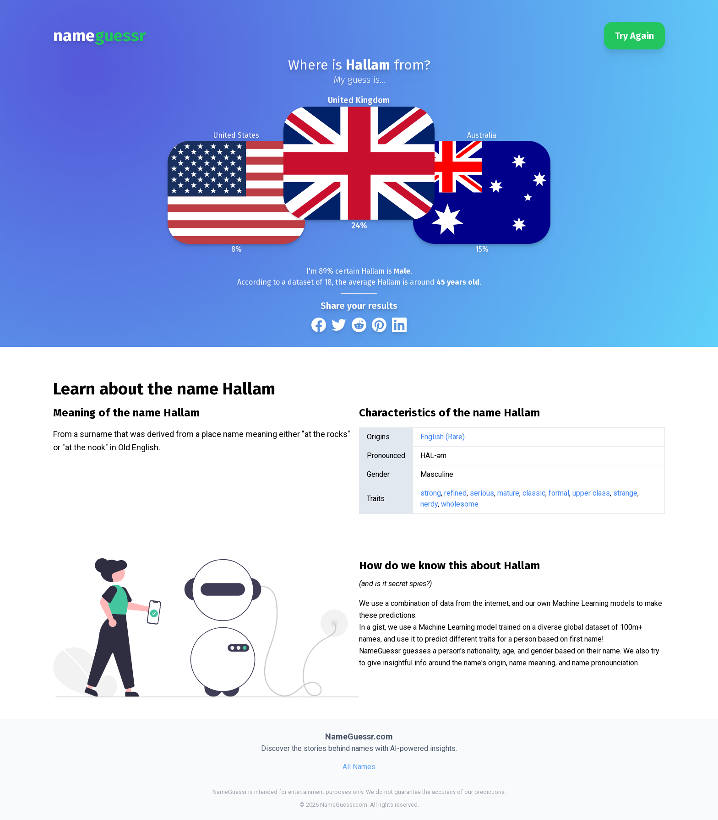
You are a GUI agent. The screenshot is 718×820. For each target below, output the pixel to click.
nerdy (429, 504)
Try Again (634, 35)
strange (625, 493)
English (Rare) (442, 436)
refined (455, 493)
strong (430, 493)
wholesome (460, 504)
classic (533, 493)
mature (508, 493)
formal (559, 493)
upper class (591, 493)
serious (482, 493)
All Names (359, 766)
